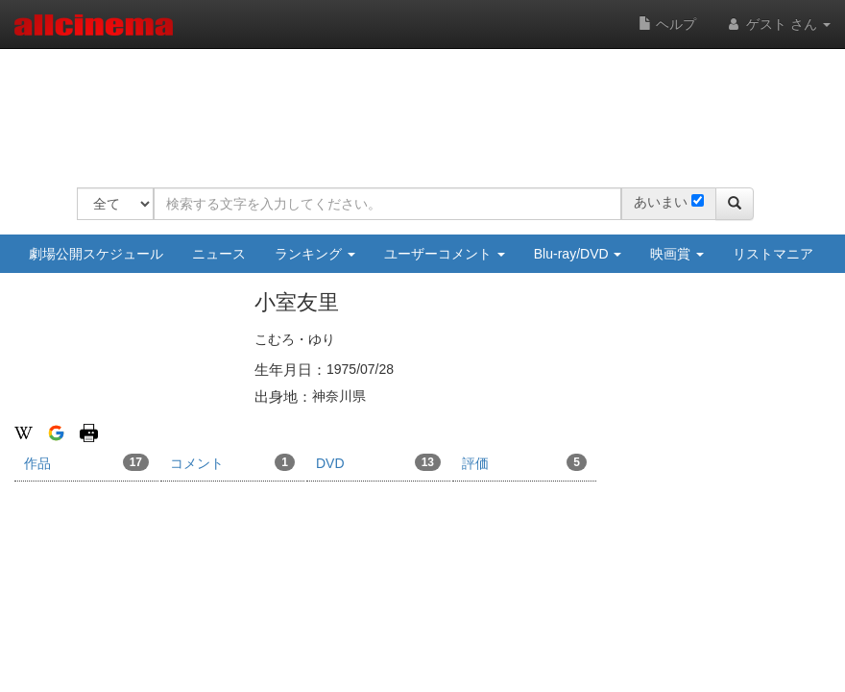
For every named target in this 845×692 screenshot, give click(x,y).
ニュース (219, 253)
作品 (86, 462)
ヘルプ (667, 24)
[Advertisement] (426, 105)
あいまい (661, 202)
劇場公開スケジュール (96, 253)
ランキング (315, 253)
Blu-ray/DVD (578, 253)
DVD (378, 462)
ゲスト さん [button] (778, 24)
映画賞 (677, 253)
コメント (232, 462)
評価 (524, 462)
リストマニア (773, 253)
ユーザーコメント (444, 253)
